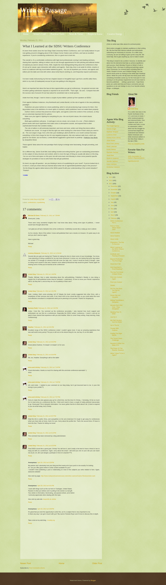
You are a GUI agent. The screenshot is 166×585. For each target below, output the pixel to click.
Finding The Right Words (116, 334)
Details (112, 285)
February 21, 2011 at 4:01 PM (44, 327)
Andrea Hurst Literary (114, 138)
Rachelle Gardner (112, 152)
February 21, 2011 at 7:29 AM (50, 215)
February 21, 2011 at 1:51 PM (46, 291)
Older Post (97, 563)
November (114, 189)
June (112, 205)
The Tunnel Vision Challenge (116, 339)
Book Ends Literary (113, 143)
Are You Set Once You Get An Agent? (116, 290)
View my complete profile (136, 144)
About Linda (114, 239)
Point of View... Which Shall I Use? (115, 227)
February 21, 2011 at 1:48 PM (46, 274)
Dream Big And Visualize (115, 296)
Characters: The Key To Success (117, 243)
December (114, 186)
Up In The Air (114, 325)
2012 (111, 180)
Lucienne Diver (112, 135)
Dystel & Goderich (113, 158)
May (112, 209)
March (113, 215)
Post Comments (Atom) (37, 568)
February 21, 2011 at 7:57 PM (50, 397)
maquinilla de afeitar (49, 499)
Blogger (93, 580)
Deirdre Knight (111, 129)
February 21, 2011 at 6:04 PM (46, 354)
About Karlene (115, 236)
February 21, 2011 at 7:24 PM (50, 367)
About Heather (115, 233)
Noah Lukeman (112, 146)
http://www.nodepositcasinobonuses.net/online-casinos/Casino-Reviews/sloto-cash (68, 476)
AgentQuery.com (133, 161)
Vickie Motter (111, 140)
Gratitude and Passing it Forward (117, 255)
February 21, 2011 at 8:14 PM (46, 433)
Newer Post (25, 563)
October (113, 193)
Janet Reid (110, 155)
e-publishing (41, 202)
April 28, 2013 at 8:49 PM (45, 509)
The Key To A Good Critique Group (116, 273)
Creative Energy (114, 34)
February (114, 218)
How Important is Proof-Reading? (116, 268)
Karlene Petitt (33, 308)
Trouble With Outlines (114, 329)
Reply (30, 246)
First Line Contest (116, 282)
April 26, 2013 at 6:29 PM (45, 462)
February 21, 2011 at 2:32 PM (48, 308)
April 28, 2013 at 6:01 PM (45, 485)
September (114, 196)
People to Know (95, 34)
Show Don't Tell (115, 264)
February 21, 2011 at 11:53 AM (51, 253)
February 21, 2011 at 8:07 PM (46, 416)
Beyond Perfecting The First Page (116, 260)
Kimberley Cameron (113, 167)
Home (26, 34)
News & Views (76, 34)
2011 (111, 183)
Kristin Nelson (111, 149)
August (113, 199)
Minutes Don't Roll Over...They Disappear (116, 307)
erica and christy (34, 367)
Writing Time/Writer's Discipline (117, 301)
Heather (31, 327)
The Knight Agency (113, 126)
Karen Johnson (112, 164)
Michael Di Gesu (34, 215)
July (112, 202)
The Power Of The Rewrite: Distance (117, 349)
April (112, 212)
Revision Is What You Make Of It (117, 344)
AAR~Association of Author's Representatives (136, 157)
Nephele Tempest (112, 132)
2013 (111, 177)
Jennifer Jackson (112, 161)
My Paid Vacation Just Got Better (116, 321)
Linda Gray (32, 274)
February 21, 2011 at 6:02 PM (46, 342)
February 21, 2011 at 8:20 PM (46, 445)
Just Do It (113, 317)
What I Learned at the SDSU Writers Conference (117, 249)
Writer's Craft (39, 34)
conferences (32, 202)
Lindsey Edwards (34, 253)
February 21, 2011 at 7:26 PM (50, 382)
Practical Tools (57, 34)
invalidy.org (51, 520)
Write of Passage (43, 10)
